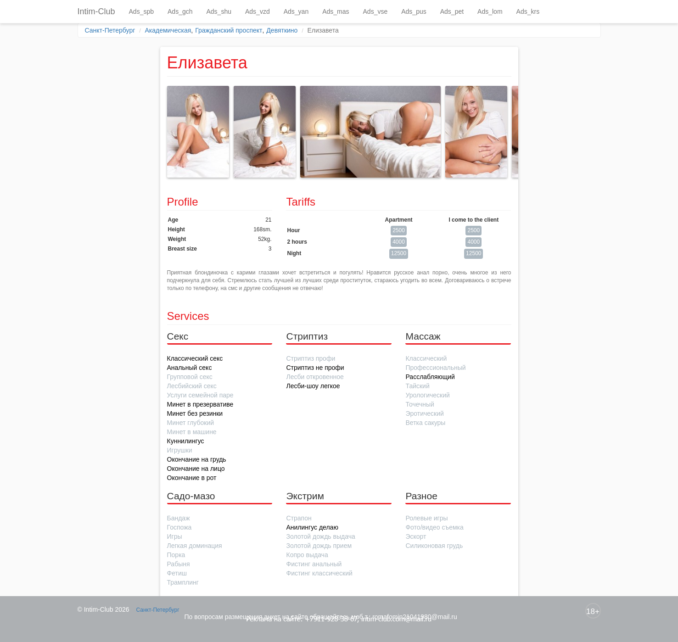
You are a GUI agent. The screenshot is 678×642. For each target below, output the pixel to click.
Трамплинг (183, 582)
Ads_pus (413, 11)
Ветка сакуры (425, 422)
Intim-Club (96, 11)
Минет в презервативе (200, 404)
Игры (174, 536)
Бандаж (178, 518)
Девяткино (281, 30)
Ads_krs (528, 11)
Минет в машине (192, 431)
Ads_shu (219, 11)
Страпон (298, 518)
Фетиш (177, 573)
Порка (176, 554)
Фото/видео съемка (434, 527)
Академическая (168, 30)
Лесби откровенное (314, 376)
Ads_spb (141, 11)
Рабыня (178, 564)
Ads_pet (452, 11)
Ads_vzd (257, 11)
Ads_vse (375, 11)
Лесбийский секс (192, 386)
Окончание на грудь (196, 459)
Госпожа (179, 527)
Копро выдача (307, 554)
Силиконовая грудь (434, 545)
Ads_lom (489, 11)
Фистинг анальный (314, 564)
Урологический (427, 395)
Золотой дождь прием (319, 545)
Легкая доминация (194, 545)
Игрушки (179, 450)
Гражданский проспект (228, 30)
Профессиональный (435, 367)
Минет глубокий (190, 422)
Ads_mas (335, 11)
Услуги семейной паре (200, 395)
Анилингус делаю (312, 527)
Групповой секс (190, 376)
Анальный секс (189, 367)
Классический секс (195, 358)
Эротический (424, 413)
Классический (426, 358)
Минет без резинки (195, 413)
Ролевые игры (426, 518)
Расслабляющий (429, 376)
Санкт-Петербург (110, 30)
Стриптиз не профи (315, 367)
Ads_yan (296, 11)
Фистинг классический (319, 573)
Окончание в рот (192, 477)
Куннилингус (185, 441)
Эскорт (415, 536)
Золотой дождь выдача (320, 536)
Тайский (417, 386)
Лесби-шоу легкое (313, 386)
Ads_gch (180, 11)
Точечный (419, 404)
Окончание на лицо (196, 468)
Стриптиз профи (310, 358)
